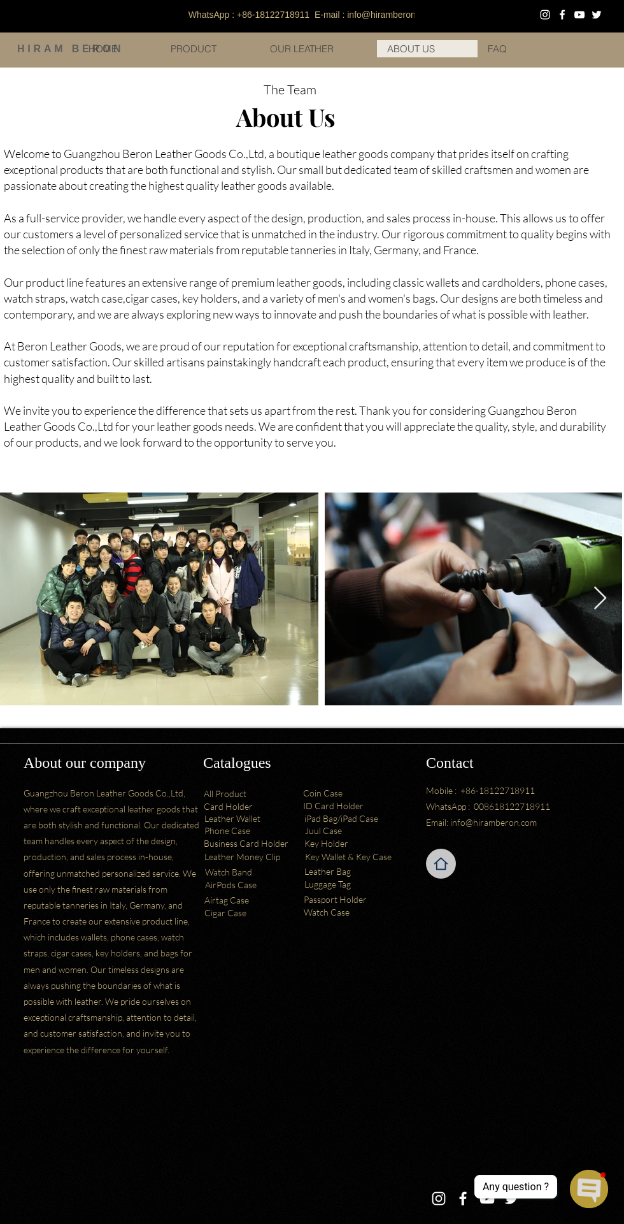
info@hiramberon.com (391, 15)
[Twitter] (596, 14)
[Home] (441, 864)
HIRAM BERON (70, 48)
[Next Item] (600, 598)
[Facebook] (562, 14)
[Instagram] (545, 14)
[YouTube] (579, 14)
